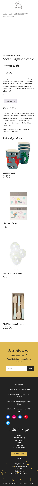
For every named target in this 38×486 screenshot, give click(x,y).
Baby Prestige (19, 430)
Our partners (19, 440)
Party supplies (19, 14)
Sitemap (32, 483)
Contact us (19, 445)
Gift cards (19, 468)
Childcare (19, 435)
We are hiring (19, 454)
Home (5, 14)
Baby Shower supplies (19, 466)
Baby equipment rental (19, 473)
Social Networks (19, 447)
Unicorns (16, 55)
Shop (10, 14)
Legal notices (23, 483)
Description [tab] (10, 101)
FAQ (19, 442)
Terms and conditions (10, 483)
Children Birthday (19, 438)
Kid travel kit (19, 471)
